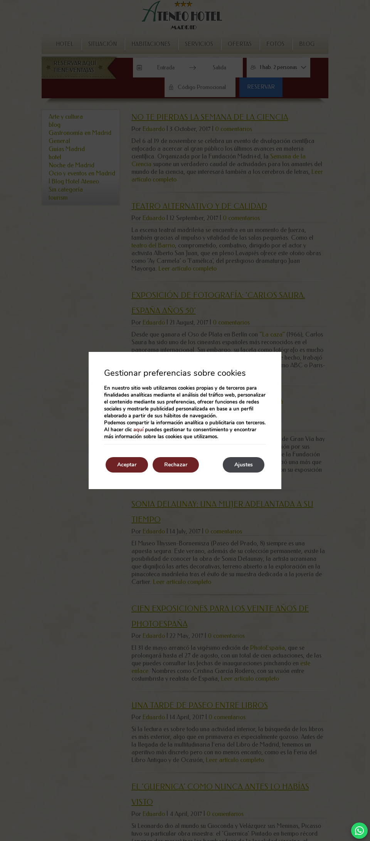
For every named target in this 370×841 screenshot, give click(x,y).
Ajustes (243, 464)
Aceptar (126, 464)
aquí (138, 429)
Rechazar (175, 464)
